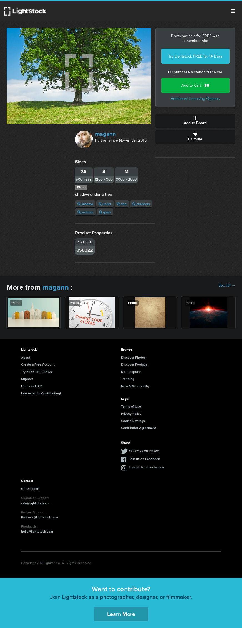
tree (122, 204)
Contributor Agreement (138, 427)
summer (85, 212)
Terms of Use (131, 406)
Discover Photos (133, 357)
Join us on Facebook (144, 458)
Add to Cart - (195, 85)
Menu (233, 11)
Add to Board (195, 121)
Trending (127, 378)
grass (105, 212)
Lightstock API (31, 386)
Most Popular (131, 371)
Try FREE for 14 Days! (37, 371)
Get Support (30, 488)
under (105, 204)
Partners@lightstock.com (39, 517)
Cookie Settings (133, 420)
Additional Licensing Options (195, 98)
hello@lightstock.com (37, 531)
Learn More (121, 614)
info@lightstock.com (36, 503)
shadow (85, 204)
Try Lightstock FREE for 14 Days (195, 56)
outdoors (141, 204)
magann (105, 134)
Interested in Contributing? (41, 393)
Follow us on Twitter (144, 450)
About (25, 357)
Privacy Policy (131, 413)
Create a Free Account (38, 364)
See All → (226, 285)
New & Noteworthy (135, 386)
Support (27, 378)
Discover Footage (134, 364)
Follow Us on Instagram (146, 467)
